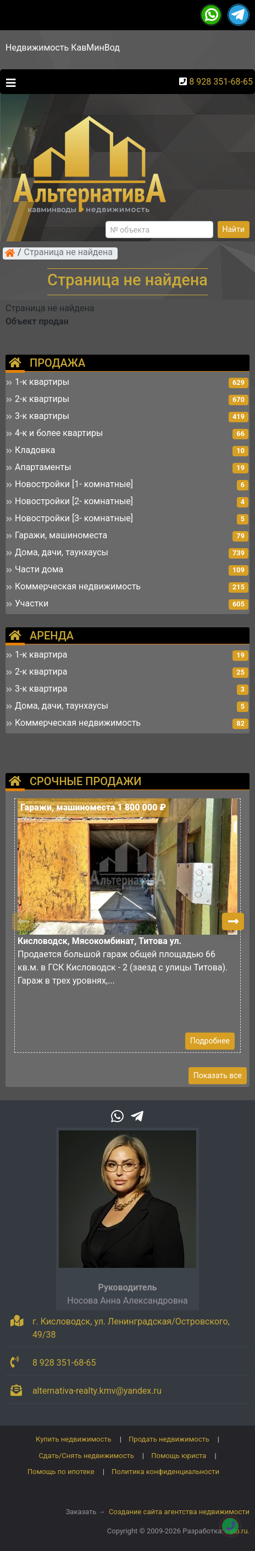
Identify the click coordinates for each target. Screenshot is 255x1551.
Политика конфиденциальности (165, 1471)
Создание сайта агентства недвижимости (179, 1512)
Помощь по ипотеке (61, 1471)
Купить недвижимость (74, 1439)
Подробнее (210, 1040)
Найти (234, 229)
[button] (233, 921)
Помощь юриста (178, 1455)
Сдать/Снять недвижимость (86, 1455)
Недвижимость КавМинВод (62, 47)
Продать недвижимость (169, 1439)
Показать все (217, 1075)
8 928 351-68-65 (221, 81)
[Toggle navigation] (8, 82)
